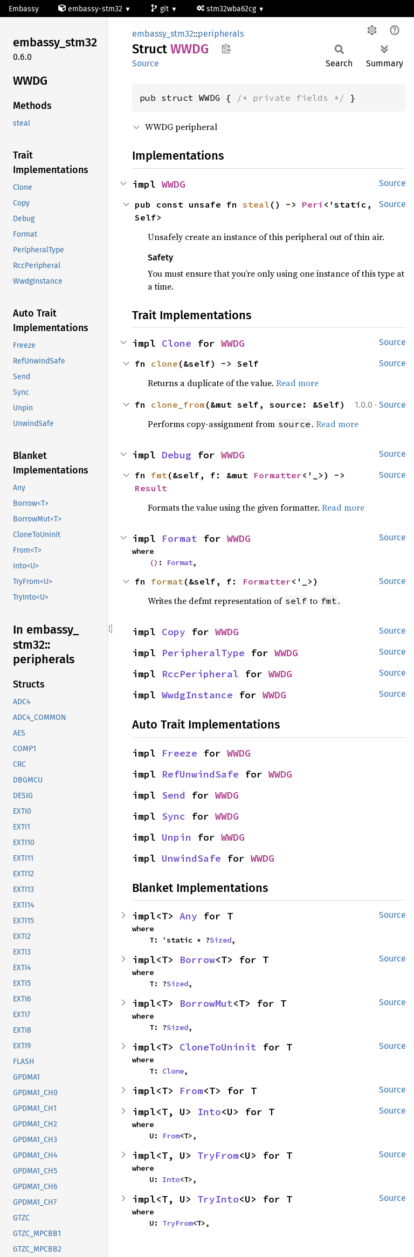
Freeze (179, 753)
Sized (220, 940)
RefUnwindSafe (200, 774)
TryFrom (218, 1155)
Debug (176, 455)
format (167, 581)
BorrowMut (206, 1003)
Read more (297, 383)
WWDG (173, 184)
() (153, 562)
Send (173, 795)
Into (209, 1111)
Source (145, 63)
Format (179, 538)
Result (151, 488)
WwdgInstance (197, 695)
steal (256, 204)
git (160, 8)
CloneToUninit (218, 1047)
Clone (176, 343)
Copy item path (226, 48)
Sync (173, 816)
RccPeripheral (200, 674)
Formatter (277, 475)
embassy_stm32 (163, 34)
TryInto (218, 1199)
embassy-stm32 (91, 8)
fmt (159, 475)
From (191, 1090)
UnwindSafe (191, 858)
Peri (312, 204)
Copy (173, 632)
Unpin (176, 837)
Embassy (24, 8)
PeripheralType (203, 653)
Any (188, 916)
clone (164, 363)
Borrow (197, 959)
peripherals (221, 34)
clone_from (178, 404)
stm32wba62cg (227, 8)
